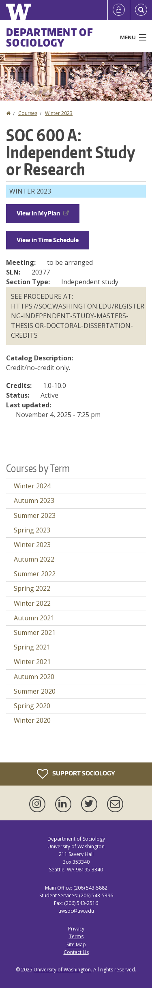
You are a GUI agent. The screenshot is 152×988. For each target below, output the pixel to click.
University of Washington (62, 969)
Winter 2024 (32, 485)
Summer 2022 (35, 573)
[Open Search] (141, 10)
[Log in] (119, 10)
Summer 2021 (35, 632)
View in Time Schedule (48, 239)
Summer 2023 (35, 515)
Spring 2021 (32, 647)
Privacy (76, 928)
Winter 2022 (32, 603)
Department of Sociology (49, 37)
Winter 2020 (32, 720)
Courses (27, 113)
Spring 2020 (32, 705)
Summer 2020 (35, 691)
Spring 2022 (32, 588)
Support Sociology (76, 773)
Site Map (76, 944)
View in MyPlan (43, 213)
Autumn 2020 (34, 676)
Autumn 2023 (34, 500)
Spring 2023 (32, 530)
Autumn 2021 (34, 617)
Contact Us (76, 952)
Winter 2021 (32, 661)
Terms (76, 936)
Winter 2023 (59, 113)
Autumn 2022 (34, 559)
